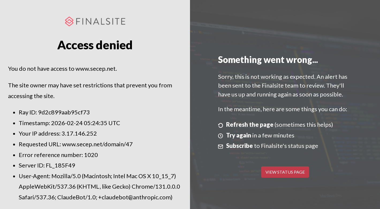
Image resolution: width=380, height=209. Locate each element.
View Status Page (285, 171)
